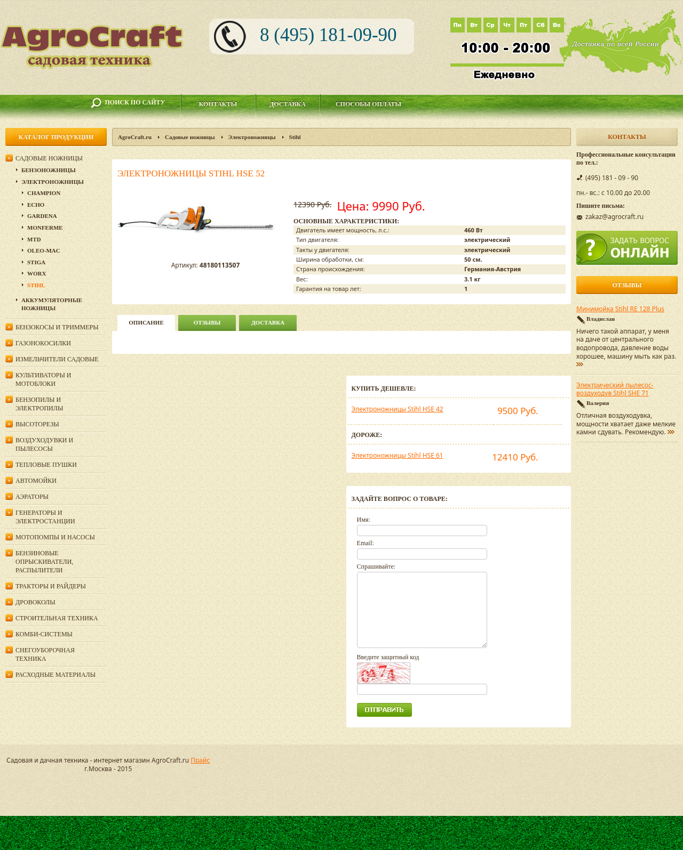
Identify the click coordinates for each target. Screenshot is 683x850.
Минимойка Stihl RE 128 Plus (620, 309)
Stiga (36, 262)
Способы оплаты (368, 104)
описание (146, 322)
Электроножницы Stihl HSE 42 (397, 409)
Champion (43, 193)
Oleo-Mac (43, 250)
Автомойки (36, 480)
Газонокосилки (43, 343)
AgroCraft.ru (135, 137)
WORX (36, 273)
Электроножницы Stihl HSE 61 (397, 455)
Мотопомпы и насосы (55, 537)
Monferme (45, 227)
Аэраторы (32, 496)
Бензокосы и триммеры (57, 327)
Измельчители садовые (57, 359)
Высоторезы (37, 424)
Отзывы (207, 322)
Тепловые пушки (46, 464)
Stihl (295, 137)
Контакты (218, 104)
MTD (34, 239)
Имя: (363, 519)
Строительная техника (56, 618)
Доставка (287, 104)
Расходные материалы (55, 674)
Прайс (200, 760)
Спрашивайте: (376, 566)
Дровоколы (35, 602)
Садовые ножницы (190, 137)
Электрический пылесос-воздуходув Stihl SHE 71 (615, 389)
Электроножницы (252, 137)
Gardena (42, 216)
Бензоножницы (48, 170)
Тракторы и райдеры (50, 586)
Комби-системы (44, 634)
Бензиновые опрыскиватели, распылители (44, 561)
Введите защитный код (388, 657)
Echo (35, 204)
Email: (365, 543)
